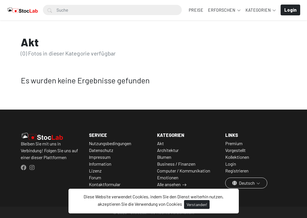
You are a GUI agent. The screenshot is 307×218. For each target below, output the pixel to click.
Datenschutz (101, 150)
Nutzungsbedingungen (110, 143)
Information (100, 163)
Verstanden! (197, 204)
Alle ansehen (169, 184)
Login (230, 163)
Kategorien (258, 10)
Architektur (168, 150)
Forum (95, 177)
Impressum (99, 157)
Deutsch (244, 183)
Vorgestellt (235, 150)
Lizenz (95, 170)
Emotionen (167, 177)
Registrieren (236, 170)
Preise (196, 10)
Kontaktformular (104, 184)
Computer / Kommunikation (183, 170)
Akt (160, 143)
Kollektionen (237, 157)
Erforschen (222, 10)
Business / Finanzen (176, 163)
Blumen (164, 157)
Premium (234, 143)
